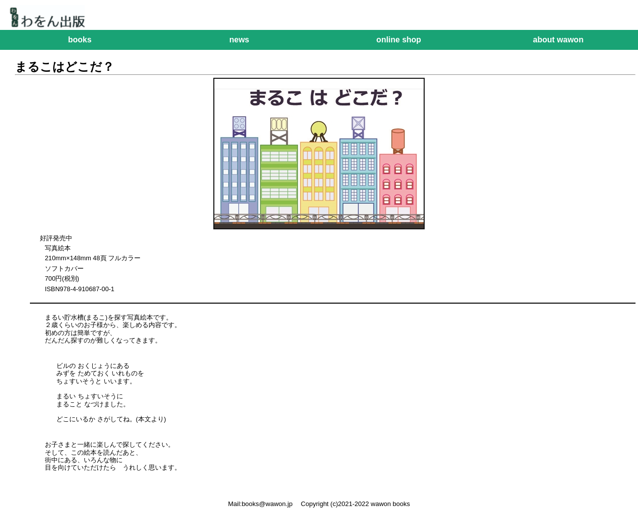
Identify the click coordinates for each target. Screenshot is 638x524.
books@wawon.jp (267, 504)
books (79, 39)
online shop (398, 39)
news (239, 39)
